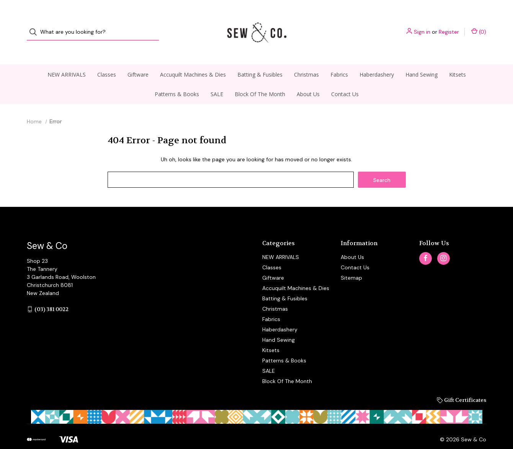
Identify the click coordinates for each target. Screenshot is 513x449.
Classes (106, 60)
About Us (308, 79)
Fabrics (339, 60)
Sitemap (351, 263)
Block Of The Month (260, 79)
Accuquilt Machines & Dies (193, 60)
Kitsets (457, 60)
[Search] (35, 25)
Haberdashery (376, 60)
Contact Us (345, 79)
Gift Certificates (461, 385)
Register (449, 24)
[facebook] (425, 244)
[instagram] (443, 244)
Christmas (306, 60)
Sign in (422, 24)
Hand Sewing (421, 60)
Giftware (138, 60)
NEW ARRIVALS (66, 60)
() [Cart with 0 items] (478, 24)
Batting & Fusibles (260, 60)
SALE (217, 79)
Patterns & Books (177, 79)
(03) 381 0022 (51, 294)
